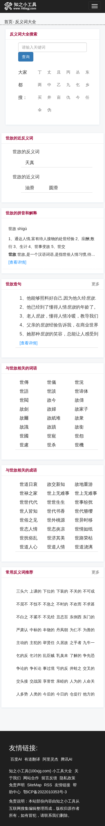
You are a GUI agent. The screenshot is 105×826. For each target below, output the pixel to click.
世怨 (79, 436)
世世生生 (56, 502)
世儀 (51, 382)
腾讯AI (66, 759)
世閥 (24, 400)
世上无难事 (58, 493)
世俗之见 (29, 520)
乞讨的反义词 (35, 655)
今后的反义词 (49, 694)
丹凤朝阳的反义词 (62, 630)
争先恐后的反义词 (89, 655)
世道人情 (56, 547)
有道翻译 (32, 759)
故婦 (51, 409)
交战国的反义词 (35, 681)
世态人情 (29, 529)
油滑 (29, 187)
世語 (24, 391)
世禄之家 (29, 493)
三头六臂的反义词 (22, 591)
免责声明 (17, 785)
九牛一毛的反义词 (89, 642)
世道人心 (29, 547)
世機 (79, 444)
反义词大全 (25, 21)
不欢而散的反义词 (75, 604)
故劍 (24, 409)
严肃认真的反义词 (22, 630)
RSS (48, 785)
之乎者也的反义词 (75, 642)
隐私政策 (67, 778)
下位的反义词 (49, 591)
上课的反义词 (35, 591)
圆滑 (53, 187)
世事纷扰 (84, 502)
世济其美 (56, 538)
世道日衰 (29, 484)
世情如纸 (84, 529)
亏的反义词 (62, 668)
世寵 (51, 436)
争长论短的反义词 (35, 668)
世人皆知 (29, 511)
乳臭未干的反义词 (62, 655)
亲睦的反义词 (62, 681)
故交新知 (56, 484)
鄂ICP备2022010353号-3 (45, 792)
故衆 (79, 418)
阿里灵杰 (50, 759)
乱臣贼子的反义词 (49, 655)
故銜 (79, 427)
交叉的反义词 (89, 668)
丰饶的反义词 (49, 630)
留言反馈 (49, 778)
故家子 (81, 409)
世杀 (51, 444)
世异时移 (84, 520)
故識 (24, 427)
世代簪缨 (84, 511)
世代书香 (56, 511)
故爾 (24, 418)
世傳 (24, 382)
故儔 (79, 400)
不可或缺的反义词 (89, 591)
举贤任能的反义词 (49, 642)
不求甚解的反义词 (89, 604)
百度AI (16, 759)
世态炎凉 (56, 529)
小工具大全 (62, 771)
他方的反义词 (89, 694)
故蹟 (51, 427)
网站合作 (31, 778)
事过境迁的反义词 (49, 668)
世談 (51, 391)
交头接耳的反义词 (22, 681)
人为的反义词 (75, 681)
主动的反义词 (22, 642)
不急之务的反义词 (49, 604)
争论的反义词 (22, 668)
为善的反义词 (89, 630)
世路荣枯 (84, 538)
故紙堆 (53, 418)
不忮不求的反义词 (35, 604)
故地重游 (84, 484)
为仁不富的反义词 (75, 630)
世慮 (24, 444)
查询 (26, 57)
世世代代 (29, 502)
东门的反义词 (89, 617)
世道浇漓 (84, 547)
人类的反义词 (35, 694)
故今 (51, 400)
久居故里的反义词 (62, 642)
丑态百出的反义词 (62, 617)
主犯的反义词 (35, 642)
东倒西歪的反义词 (75, 617)
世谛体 (81, 391)
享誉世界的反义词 (49, 681)
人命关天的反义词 (89, 681)
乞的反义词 (22, 655)
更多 (95, 284)
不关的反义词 (75, 591)
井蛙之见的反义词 (75, 668)
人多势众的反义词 (22, 694)
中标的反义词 (35, 630)
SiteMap (34, 785)
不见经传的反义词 (49, 617)
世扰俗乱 (29, 538)
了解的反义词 (75, 655)
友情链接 (62, 785)
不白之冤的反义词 (22, 617)
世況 (79, 382)
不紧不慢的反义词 (35, 617)
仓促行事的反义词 (75, 694)
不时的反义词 (62, 604)
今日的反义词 (62, 694)
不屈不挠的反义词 (22, 604)
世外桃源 (56, 520)
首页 (8, 21)
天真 (29, 162)
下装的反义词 (62, 591)
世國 (24, 436)
